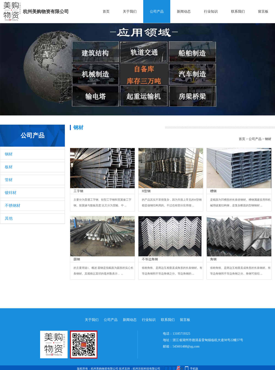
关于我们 (130, 11)
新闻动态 (184, 11)
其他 (9, 218)
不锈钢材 (12, 205)
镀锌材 (10, 193)
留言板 (263, 11)
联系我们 (238, 11)
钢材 (9, 154)
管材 (9, 180)
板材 (9, 167)
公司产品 (157, 11)
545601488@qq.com (186, 346)
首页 (106, 11)
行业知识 (211, 11)
